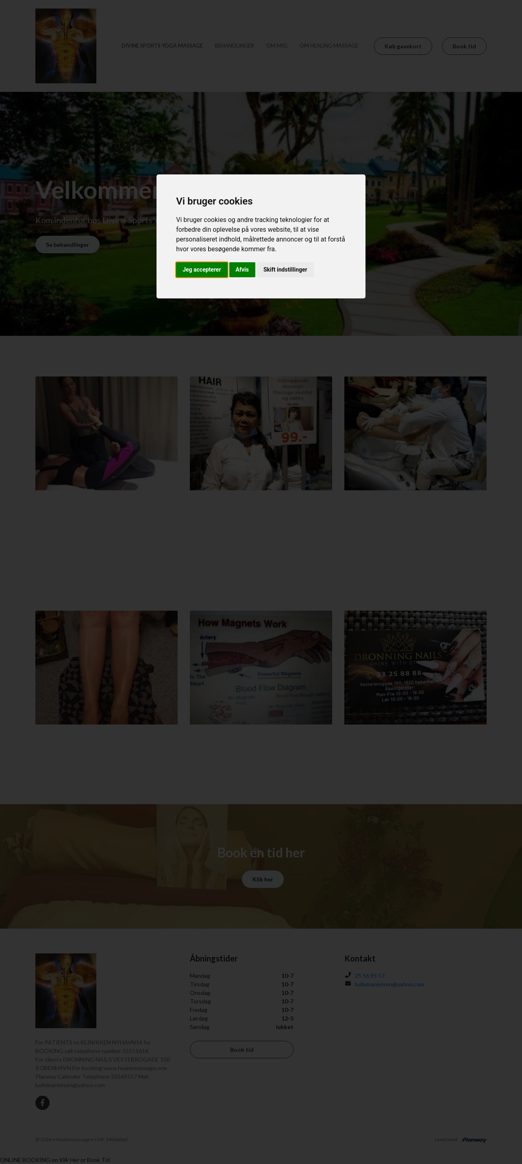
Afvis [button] (242, 269)
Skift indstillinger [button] (285, 269)
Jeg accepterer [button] (202, 269)
